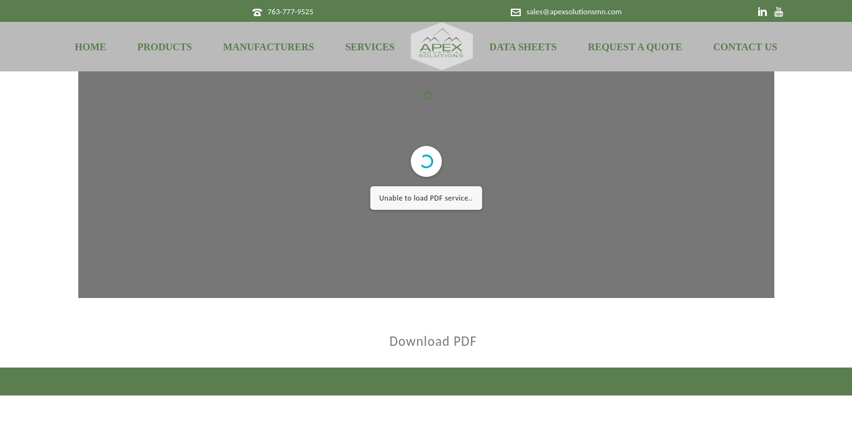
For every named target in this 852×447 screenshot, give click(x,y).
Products (164, 47)
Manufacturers (268, 47)
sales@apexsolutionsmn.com (573, 11)
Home (90, 47)
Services (369, 47)
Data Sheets (523, 47)
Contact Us (745, 47)
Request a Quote (635, 47)
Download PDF (433, 341)
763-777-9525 (290, 11)
